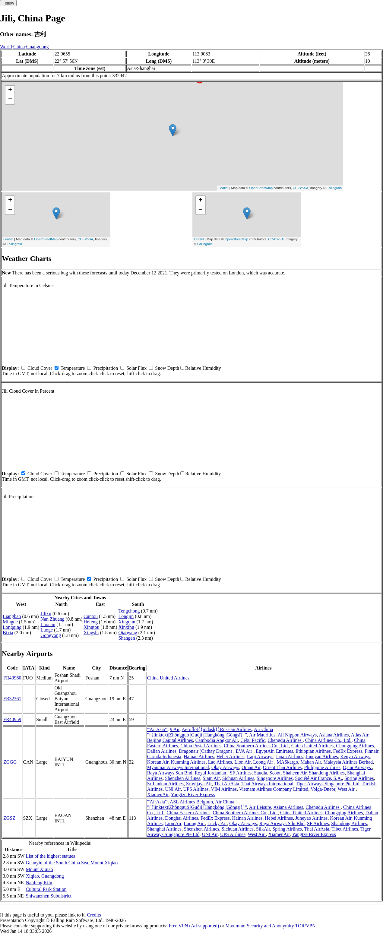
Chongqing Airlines (355, 745)
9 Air (175, 729)
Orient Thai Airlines (282, 767)
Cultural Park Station (46, 889)
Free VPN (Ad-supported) (194, 925)
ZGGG (10, 762)
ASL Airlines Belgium (191, 801)
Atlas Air (360, 734)
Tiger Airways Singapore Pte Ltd (327, 783)
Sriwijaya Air (199, 783)
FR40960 (12, 677)
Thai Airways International (267, 783)
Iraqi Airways (260, 756)
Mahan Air (310, 762)
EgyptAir (265, 751)
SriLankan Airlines (165, 783)
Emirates (284, 751)
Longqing (12, 627)
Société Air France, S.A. (318, 778)
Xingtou (91, 627)
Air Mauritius (262, 734)
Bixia (8, 632)
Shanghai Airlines (164, 828)
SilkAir (263, 828)
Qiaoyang (128, 632)
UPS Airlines (195, 789)
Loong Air (263, 762)
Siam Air (211, 778)
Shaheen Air (294, 772)
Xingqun (127, 621)
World (6, 46)
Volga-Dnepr (323, 789)
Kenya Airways (355, 756)
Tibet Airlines (344, 828)
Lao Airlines (220, 762)
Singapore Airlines (275, 778)
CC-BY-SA (301, 188)
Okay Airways (225, 767)
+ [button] (10, 90)
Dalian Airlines (161, 751)
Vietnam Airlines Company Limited (274, 789)
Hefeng (91, 621)
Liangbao (12, 616)
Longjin (126, 616)
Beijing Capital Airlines (170, 740)
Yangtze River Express (193, 794)
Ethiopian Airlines (313, 751)
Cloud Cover (39, 368)
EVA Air (244, 751)
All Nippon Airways (297, 734)
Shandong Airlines (327, 772)
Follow (8, 3)
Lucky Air (217, 823)
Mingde (10, 621)
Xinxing (126, 627)
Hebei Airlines (231, 756)
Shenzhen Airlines (182, 778)
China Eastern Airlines (188, 812)
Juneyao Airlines (321, 756)
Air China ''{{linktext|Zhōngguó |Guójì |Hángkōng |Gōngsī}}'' (210, 732)
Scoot (275, 772)
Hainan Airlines (199, 756)
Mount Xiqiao (39, 869)
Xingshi (91, 632)
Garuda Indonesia (164, 756)
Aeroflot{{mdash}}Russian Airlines (217, 729)
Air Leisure (260, 807)
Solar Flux (136, 368)
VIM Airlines (224, 789)
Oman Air (251, 767)
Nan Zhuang (52, 619)
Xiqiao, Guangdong (45, 876)
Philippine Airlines (322, 767)
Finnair (371, 751)
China (19, 46)
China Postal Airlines (200, 745)
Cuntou (91, 616)
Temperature (73, 368)
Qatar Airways (357, 767)
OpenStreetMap (261, 188)
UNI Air (173, 789)
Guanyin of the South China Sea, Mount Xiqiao (72, 862)
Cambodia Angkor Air (216, 740)
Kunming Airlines (188, 762)
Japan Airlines (289, 756)
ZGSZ (9, 818)
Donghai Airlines (181, 818)
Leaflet (223, 188)
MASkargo (287, 762)
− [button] (10, 99)
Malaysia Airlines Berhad (348, 762)
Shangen (127, 638)
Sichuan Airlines (238, 778)
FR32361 (12, 698)
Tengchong (129, 610)
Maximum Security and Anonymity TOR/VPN (271, 925)
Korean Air (158, 762)
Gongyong (50, 635)
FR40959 (12, 719)
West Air (347, 789)
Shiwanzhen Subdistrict (48, 895)
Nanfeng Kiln (39, 882)
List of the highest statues (50, 856)
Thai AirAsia (226, 783)
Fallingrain (334, 188)
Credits (94, 914)
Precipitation (105, 368)
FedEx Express (347, 751)
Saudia (260, 772)
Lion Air (242, 762)
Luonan (47, 624)
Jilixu (45, 613)
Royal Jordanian (211, 772)
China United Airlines (168, 677)
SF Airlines (241, 772)
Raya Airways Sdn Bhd (169, 772)
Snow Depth (167, 368)
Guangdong (37, 46)
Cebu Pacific (252, 740)
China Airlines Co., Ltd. (328, 740)
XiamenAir (158, 794)
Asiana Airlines (334, 734)
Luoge (46, 629)
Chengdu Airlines (284, 740)
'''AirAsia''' (157, 729)
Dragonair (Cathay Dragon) (206, 751)
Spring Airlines (359, 778)
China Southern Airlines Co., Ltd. (256, 745)
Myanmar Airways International (178, 767)
